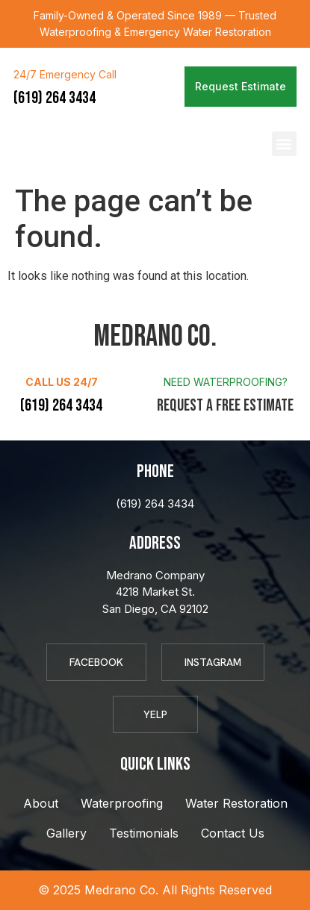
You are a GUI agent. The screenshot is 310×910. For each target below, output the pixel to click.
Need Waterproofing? (226, 381)
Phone (155, 471)
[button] (284, 143)
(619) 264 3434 (54, 98)
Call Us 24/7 (61, 381)
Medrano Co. (75, 144)
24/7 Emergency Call (65, 74)
